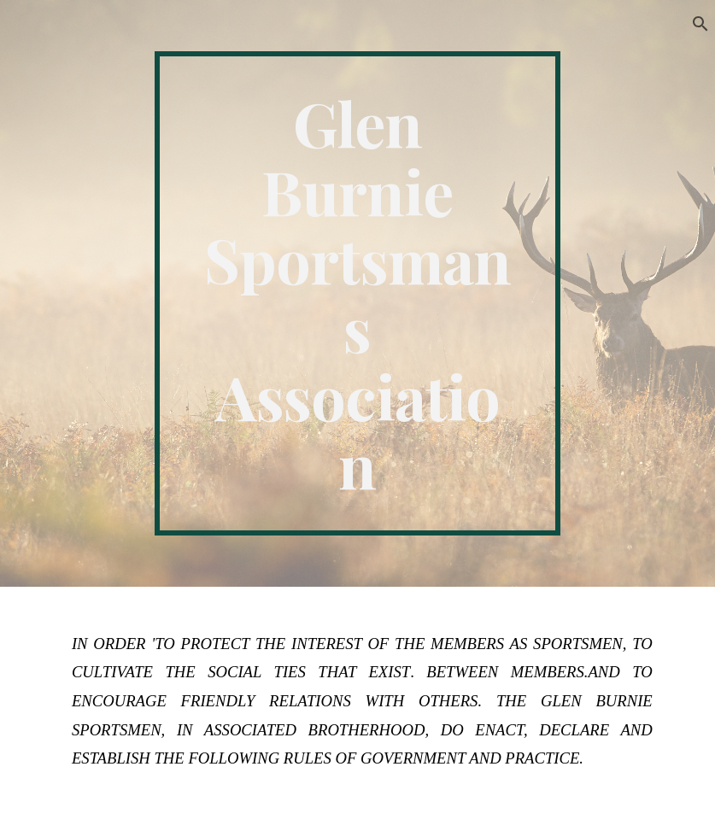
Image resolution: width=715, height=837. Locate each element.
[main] (358, 293)
